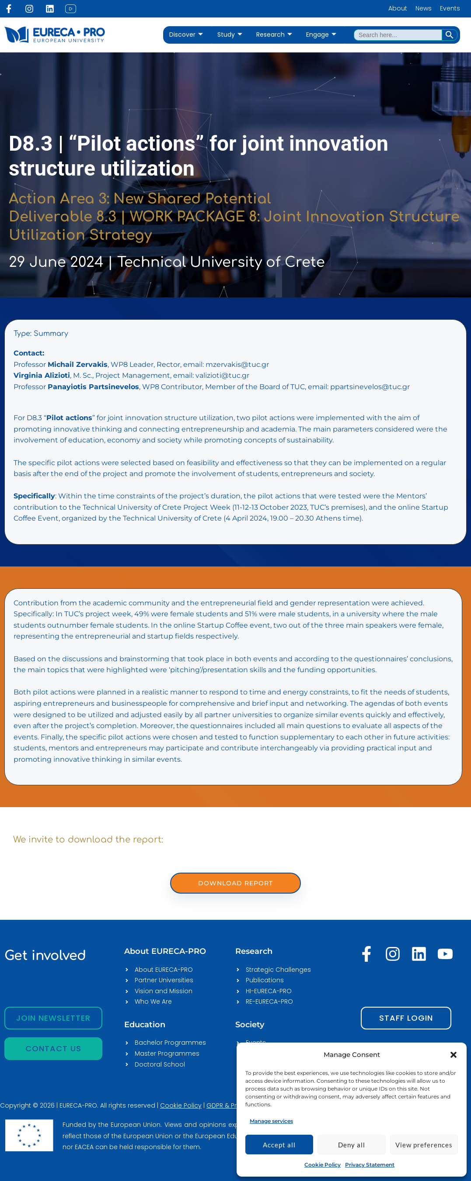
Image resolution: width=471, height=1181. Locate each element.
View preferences (424, 1145)
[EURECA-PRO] (267, 1054)
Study (229, 34)
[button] (453, 1054)
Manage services (271, 1121)
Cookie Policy (322, 1164)
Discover (186, 34)
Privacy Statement (369, 1164)
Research (274, 34)
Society (249, 1024)
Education (144, 1024)
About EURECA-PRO (165, 951)
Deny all (351, 1145)
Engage (321, 34)
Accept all (279, 1145)
